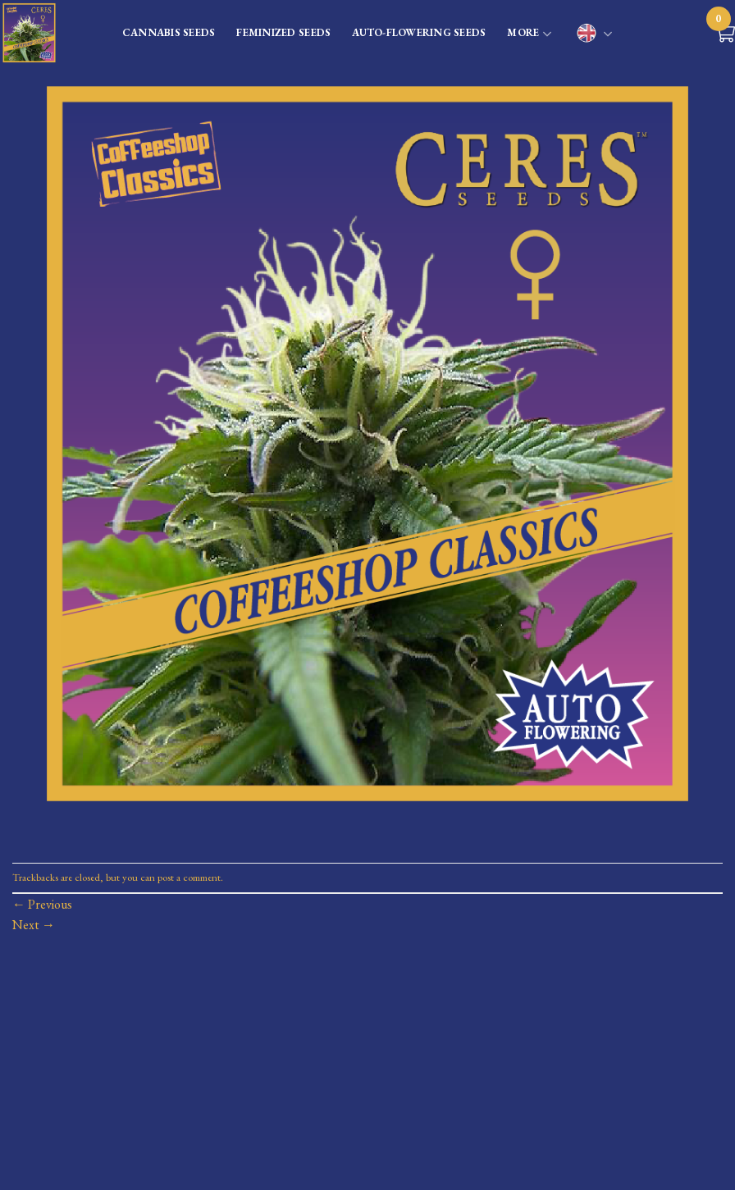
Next (33, 924)
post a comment (189, 877)
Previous (42, 904)
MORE (529, 34)
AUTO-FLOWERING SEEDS (419, 32)
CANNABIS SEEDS (169, 32)
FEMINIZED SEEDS (283, 32)
